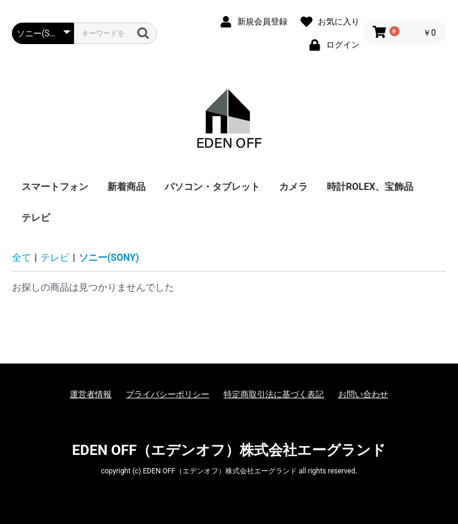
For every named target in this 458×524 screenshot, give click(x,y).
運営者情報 (91, 394)
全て (21, 257)
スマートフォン (54, 186)
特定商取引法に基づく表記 (274, 394)
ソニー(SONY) (109, 257)
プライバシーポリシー (167, 394)
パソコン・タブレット (212, 186)
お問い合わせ (363, 394)
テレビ (35, 217)
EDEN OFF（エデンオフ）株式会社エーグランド (229, 450)
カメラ (293, 186)
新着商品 (126, 186)
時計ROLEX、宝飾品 (370, 186)
